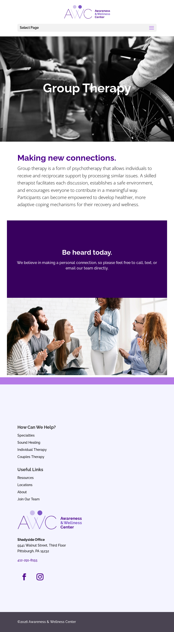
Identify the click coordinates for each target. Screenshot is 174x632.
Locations (24, 485)
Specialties (26, 435)
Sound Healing (28, 442)
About (22, 492)
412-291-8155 (27, 560)
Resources (25, 478)
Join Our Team (28, 499)
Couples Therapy (30, 457)
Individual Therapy (32, 450)
